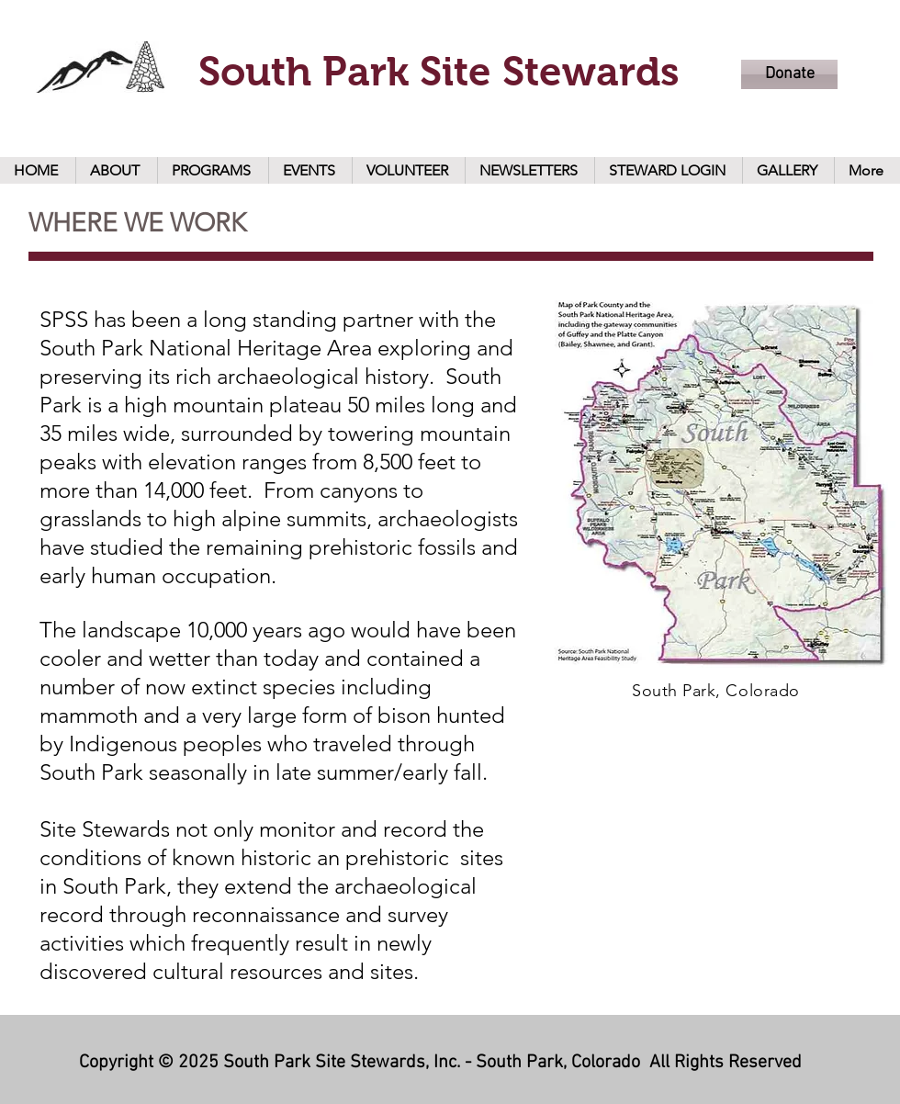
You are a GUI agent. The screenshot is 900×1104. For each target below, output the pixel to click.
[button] (116, 170)
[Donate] (789, 74)
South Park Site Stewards (439, 71)
